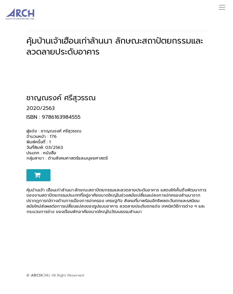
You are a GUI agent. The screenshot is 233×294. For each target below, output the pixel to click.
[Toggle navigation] (222, 7)
